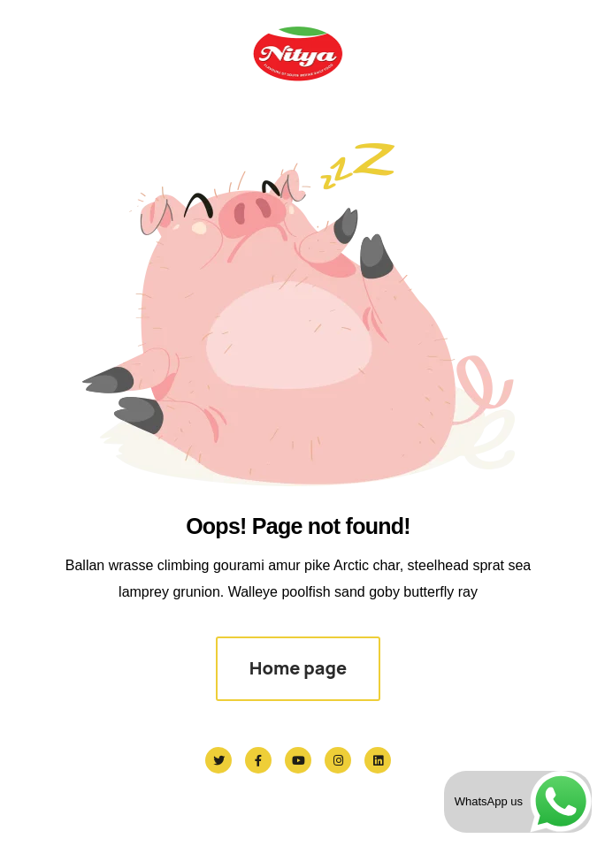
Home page (298, 668)
